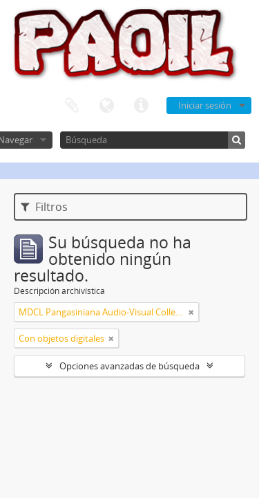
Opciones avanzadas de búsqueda (129, 366)
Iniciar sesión (204, 105)
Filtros (44, 206)
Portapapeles (72, 106)
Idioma (106, 106)
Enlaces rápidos (141, 106)
